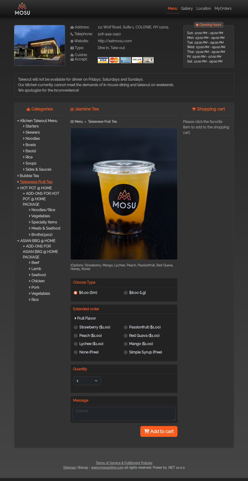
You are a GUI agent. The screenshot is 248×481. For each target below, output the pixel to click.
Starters (32, 126)
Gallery (187, 8)
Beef (35, 263)
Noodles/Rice (43, 210)
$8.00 (137, 293)
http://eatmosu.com (115, 41)
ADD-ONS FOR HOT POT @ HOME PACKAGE (41, 199)
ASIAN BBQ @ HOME (37, 241)
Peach (90, 335)
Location (203, 8)
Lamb (36, 269)
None (88, 352)
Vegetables (40, 216)
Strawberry (94, 327)
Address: (79, 27)
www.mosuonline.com (107, 467)
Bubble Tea (29, 176)
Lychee (91, 344)
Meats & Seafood (45, 228)
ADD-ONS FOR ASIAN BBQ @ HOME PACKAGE (40, 251)
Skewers (32, 132)
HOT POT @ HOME (36, 188)
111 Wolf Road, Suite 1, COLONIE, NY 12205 (133, 27)
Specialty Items (44, 222)
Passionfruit (144, 327)
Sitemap (69, 467)
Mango (141, 344)
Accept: (78, 59)
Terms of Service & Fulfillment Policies (124, 463)
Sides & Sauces (38, 169)
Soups (30, 163)
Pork (35, 287)
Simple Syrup (145, 352)
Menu (172, 8)
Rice (29, 157)
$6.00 (88, 293)
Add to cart (159, 431)
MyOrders (223, 8)
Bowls (30, 145)
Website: (79, 41)
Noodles (32, 138)
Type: (77, 48)
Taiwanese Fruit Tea (36, 182)
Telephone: (81, 34)
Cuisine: (78, 55)
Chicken (38, 281)
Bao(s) (30, 151)
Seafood (38, 275)
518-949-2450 (109, 34)
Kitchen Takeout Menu (38, 121)
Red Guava (144, 335)
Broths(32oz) (41, 235)
